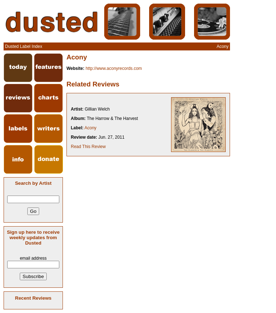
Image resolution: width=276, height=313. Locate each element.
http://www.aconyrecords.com (114, 68)
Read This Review (88, 146)
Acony (90, 127)
